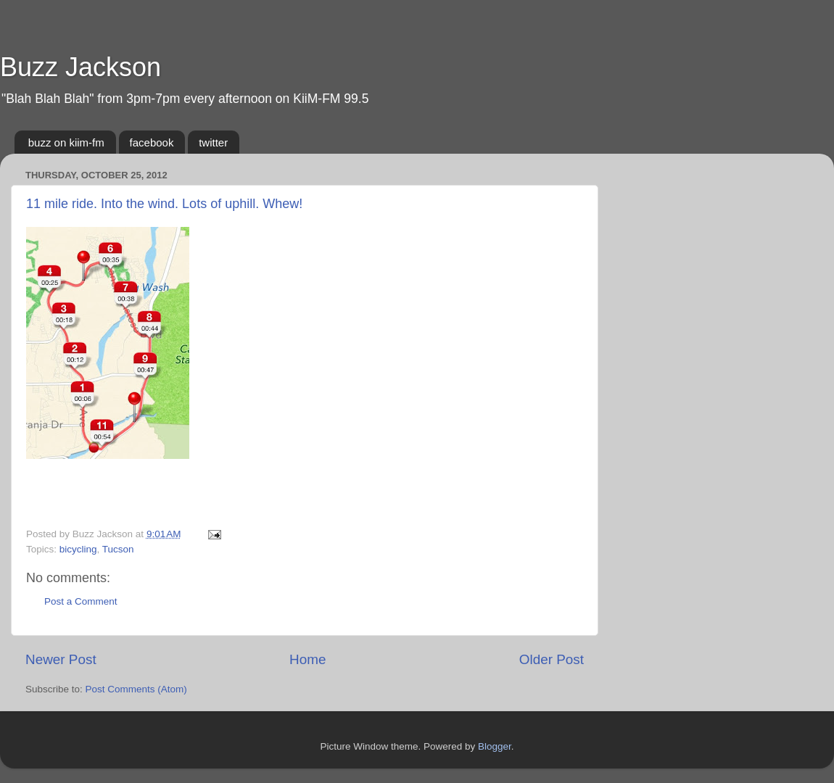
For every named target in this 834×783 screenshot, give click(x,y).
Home (307, 659)
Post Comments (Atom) (136, 689)
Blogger (494, 746)
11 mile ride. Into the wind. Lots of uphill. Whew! (164, 203)
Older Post (551, 659)
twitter (213, 142)
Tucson (118, 549)
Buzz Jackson (80, 67)
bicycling (78, 549)
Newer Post (60, 659)
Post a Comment (80, 601)
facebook (152, 142)
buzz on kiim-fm (66, 142)
